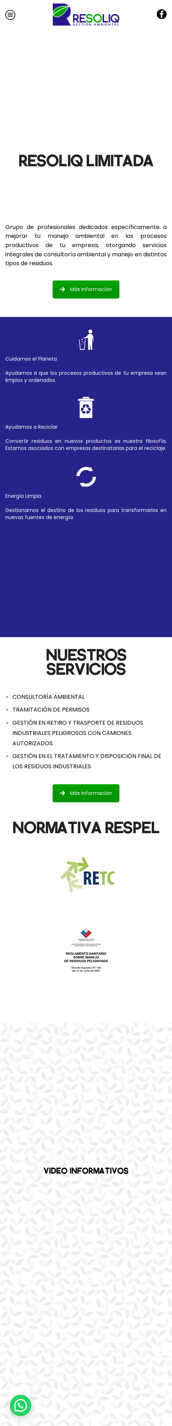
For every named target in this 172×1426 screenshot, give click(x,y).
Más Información (86, 289)
